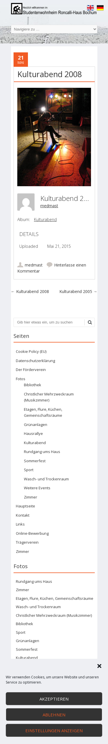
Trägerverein (27, 542)
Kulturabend (45, 219)
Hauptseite (25, 506)
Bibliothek (32, 384)
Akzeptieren (54, 699)
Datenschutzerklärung (35, 360)
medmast (49, 205)
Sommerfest (35, 460)
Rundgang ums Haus (42, 451)
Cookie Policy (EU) (31, 351)
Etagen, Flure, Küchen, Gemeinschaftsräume (54, 598)
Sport (28, 469)
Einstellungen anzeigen (54, 730)
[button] (99, 666)
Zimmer (30, 497)
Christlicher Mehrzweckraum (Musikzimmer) (54, 615)
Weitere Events (37, 487)
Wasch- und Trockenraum (46, 479)
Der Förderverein (31, 369)
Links (20, 524)
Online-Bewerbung (32, 533)
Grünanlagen (35, 424)
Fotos (20, 378)
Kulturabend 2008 (30, 291)
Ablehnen (54, 715)
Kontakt (22, 515)
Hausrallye (33, 433)
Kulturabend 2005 (78, 291)
